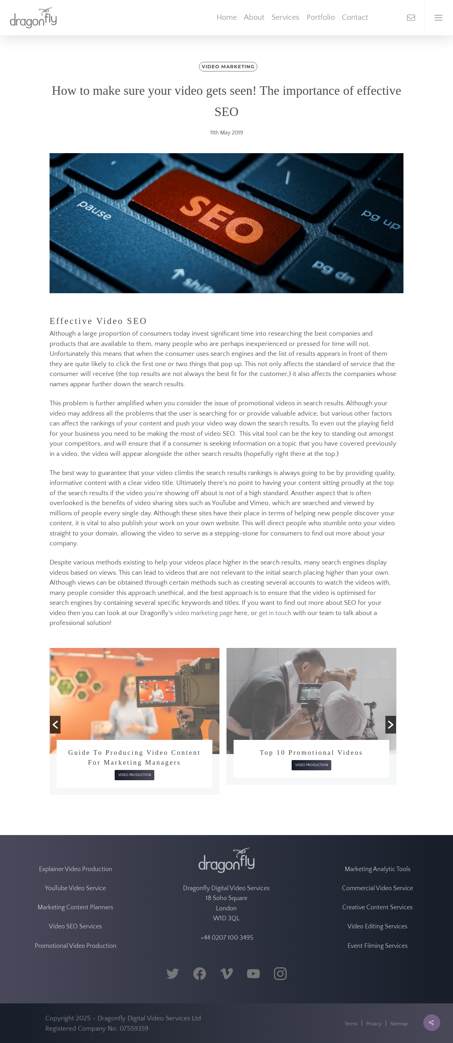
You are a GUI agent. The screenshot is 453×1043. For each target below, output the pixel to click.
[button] (55, 725)
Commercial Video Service (377, 888)
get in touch (275, 613)
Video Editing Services (377, 926)
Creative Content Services (377, 907)
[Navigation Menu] (438, 17)
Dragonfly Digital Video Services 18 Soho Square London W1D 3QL (226, 903)
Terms (351, 1024)
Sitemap (399, 1024)
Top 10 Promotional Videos (311, 752)
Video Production (134, 775)
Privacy (374, 1024)
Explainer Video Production (75, 869)
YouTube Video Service (75, 888)
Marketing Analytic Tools (378, 869)
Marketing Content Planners (75, 907)
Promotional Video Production (75, 946)
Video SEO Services (75, 926)
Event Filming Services (378, 946)
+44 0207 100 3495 (226, 937)
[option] (134, 721)
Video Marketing (228, 66)
